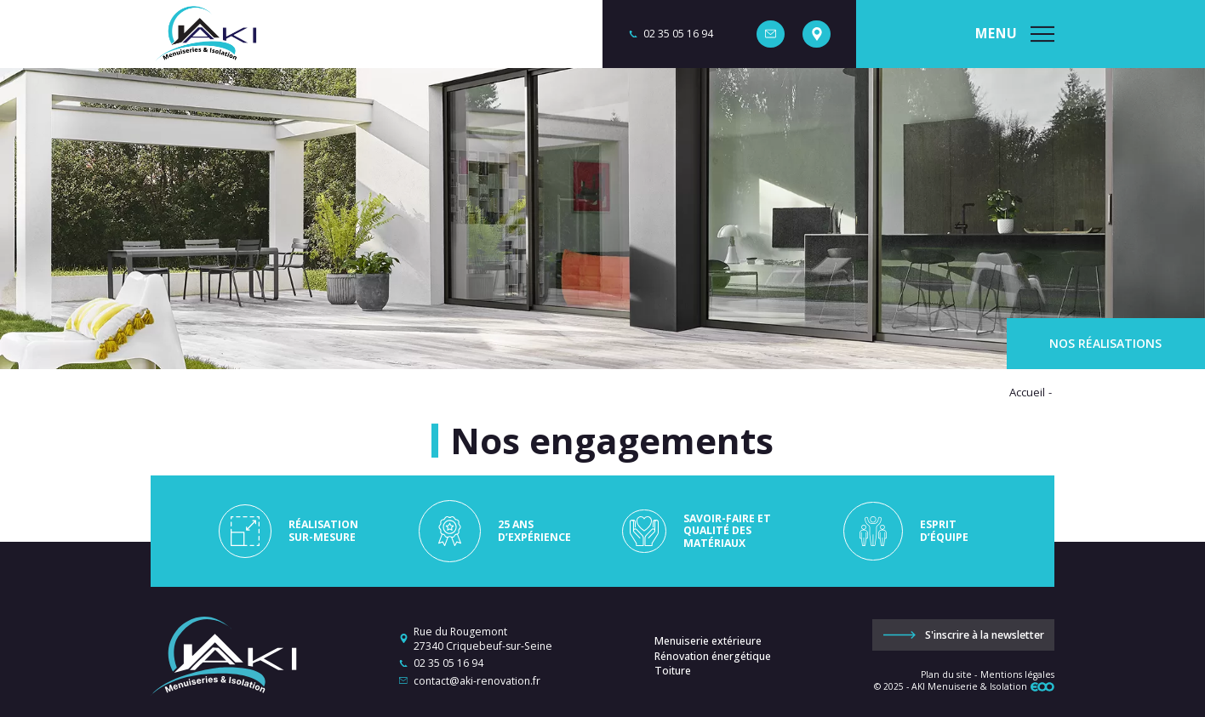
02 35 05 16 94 (448, 663)
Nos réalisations (1105, 343)
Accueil (1027, 392)
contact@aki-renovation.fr (477, 681)
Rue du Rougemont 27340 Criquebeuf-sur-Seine (483, 638)
